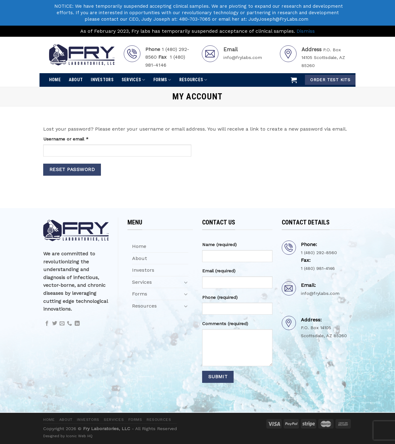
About (76, 79)
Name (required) (219, 244)
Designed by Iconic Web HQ (68, 436)
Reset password (72, 169)
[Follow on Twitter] (54, 323)
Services (133, 80)
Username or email (75, 138)
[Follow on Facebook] (46, 323)
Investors (102, 79)
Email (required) (218, 270)
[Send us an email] (62, 323)
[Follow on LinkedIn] (77, 323)
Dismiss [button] (306, 31)
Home (55, 79)
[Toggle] (185, 282)
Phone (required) (220, 297)
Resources (193, 80)
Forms (162, 80)
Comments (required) (225, 323)
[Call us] (69, 323)
